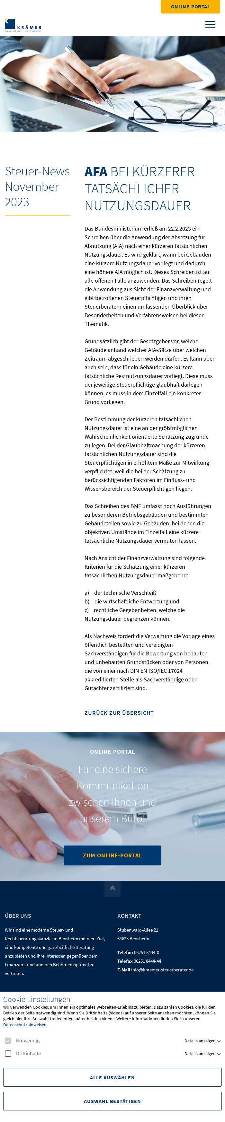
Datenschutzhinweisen (25, 1025)
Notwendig (22, 1041)
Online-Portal (190, 6)
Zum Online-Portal (112, 855)
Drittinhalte (23, 1053)
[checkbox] (8, 1041)
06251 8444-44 (147, 961)
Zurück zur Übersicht (119, 713)
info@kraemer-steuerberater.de (162, 970)
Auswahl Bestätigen (112, 1101)
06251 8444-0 (146, 952)
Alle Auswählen (112, 1077)
